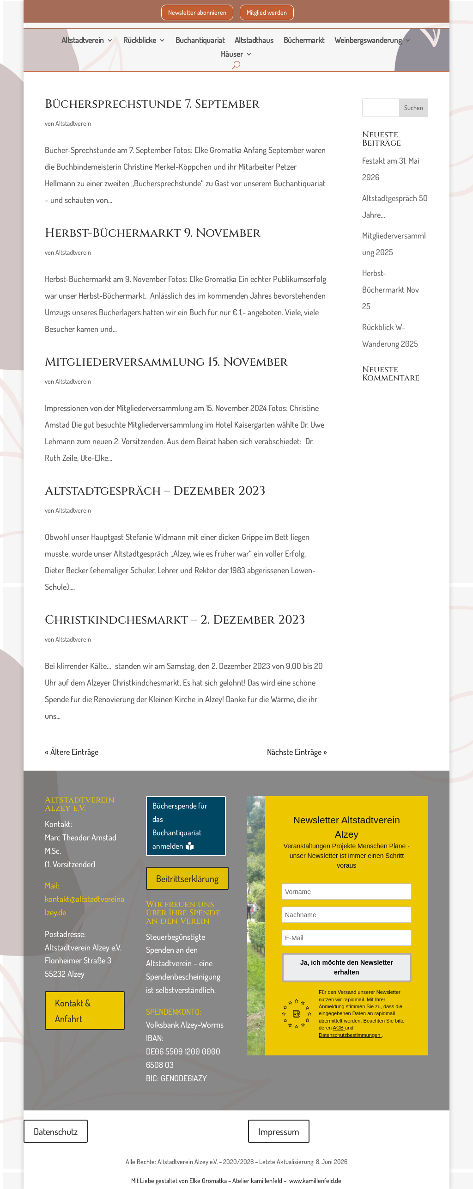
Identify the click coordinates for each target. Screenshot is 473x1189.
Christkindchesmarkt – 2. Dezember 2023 (175, 620)
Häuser (232, 55)
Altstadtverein (82, 41)
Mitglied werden (267, 12)
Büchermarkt (304, 41)
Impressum (278, 1131)
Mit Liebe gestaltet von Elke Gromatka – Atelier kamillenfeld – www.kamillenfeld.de (236, 1180)
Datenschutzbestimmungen (350, 1035)
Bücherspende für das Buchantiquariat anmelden (179, 826)
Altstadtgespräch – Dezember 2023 (155, 491)
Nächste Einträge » (297, 752)
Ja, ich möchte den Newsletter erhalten (346, 967)
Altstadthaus (254, 41)
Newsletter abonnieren (197, 12)
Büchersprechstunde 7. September (152, 104)
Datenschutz (56, 1131)
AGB (339, 1027)
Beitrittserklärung (187, 878)
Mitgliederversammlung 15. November (166, 362)
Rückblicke (139, 41)
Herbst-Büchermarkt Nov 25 (390, 289)
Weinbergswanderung (368, 41)
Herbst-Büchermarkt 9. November (153, 233)
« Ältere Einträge (71, 752)
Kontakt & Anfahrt (73, 1010)
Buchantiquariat (200, 41)
